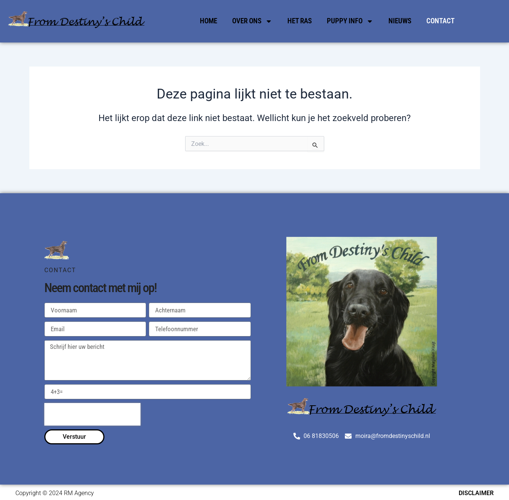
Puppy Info (350, 21)
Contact (440, 21)
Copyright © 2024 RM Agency (54, 493)
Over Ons (252, 21)
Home (208, 21)
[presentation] (92, 414)
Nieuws (399, 21)
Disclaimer (476, 493)
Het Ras (299, 21)
